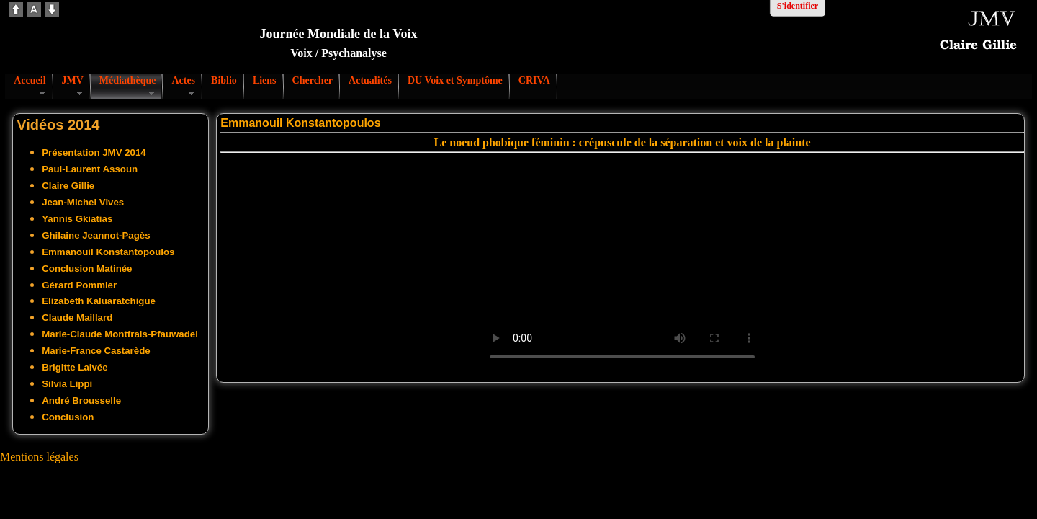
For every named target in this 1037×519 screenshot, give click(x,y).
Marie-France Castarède (96, 350)
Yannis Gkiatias (77, 218)
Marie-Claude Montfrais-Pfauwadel (120, 334)
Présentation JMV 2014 (94, 152)
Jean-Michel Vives (83, 202)
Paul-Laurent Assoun (90, 169)
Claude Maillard (77, 317)
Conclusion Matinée (87, 268)
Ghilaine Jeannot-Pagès (96, 235)
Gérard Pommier (79, 285)
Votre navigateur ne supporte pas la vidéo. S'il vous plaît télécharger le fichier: (622, 264)
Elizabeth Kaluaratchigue (99, 301)
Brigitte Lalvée (74, 367)
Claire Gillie (68, 185)
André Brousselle (81, 400)
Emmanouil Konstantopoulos (108, 252)
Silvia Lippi (67, 383)
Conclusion (68, 417)
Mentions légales (39, 457)
